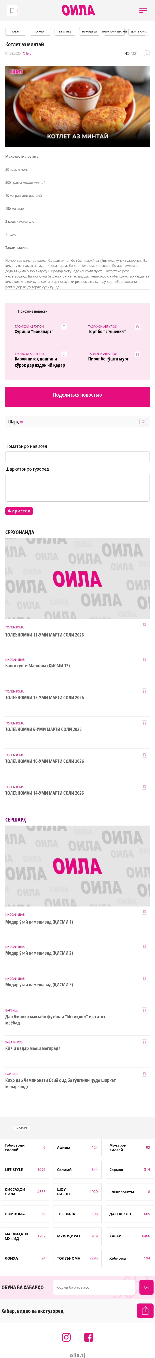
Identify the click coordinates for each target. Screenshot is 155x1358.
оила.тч (22, 1127)
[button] (143, 10)
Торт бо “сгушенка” (107, 331)
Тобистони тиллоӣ (114, 31)
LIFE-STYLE (65, 31)
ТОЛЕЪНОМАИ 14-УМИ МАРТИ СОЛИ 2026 (44, 793)
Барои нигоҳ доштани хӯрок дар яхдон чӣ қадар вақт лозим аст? (40, 362)
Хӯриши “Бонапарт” (34, 331)
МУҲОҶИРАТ (89, 31)
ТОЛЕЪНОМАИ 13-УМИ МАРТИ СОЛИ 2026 (44, 698)
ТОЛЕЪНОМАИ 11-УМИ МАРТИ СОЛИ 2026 (44, 635)
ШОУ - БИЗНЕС (138, 31)
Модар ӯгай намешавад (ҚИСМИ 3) (39, 985)
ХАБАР (15, 31)
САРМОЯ (40, 31)
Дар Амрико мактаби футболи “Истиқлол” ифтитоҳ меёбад (55, 1019)
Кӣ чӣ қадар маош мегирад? (32, 1048)
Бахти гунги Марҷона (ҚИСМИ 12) (37, 666)
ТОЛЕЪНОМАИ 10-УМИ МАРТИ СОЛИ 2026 (44, 761)
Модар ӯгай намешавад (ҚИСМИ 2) (39, 953)
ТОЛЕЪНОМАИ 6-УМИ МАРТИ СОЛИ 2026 (43, 729)
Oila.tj (27, 53)
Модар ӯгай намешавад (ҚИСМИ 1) (39, 922)
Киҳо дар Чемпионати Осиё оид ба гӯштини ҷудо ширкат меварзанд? (60, 1083)
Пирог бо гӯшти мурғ (108, 359)
